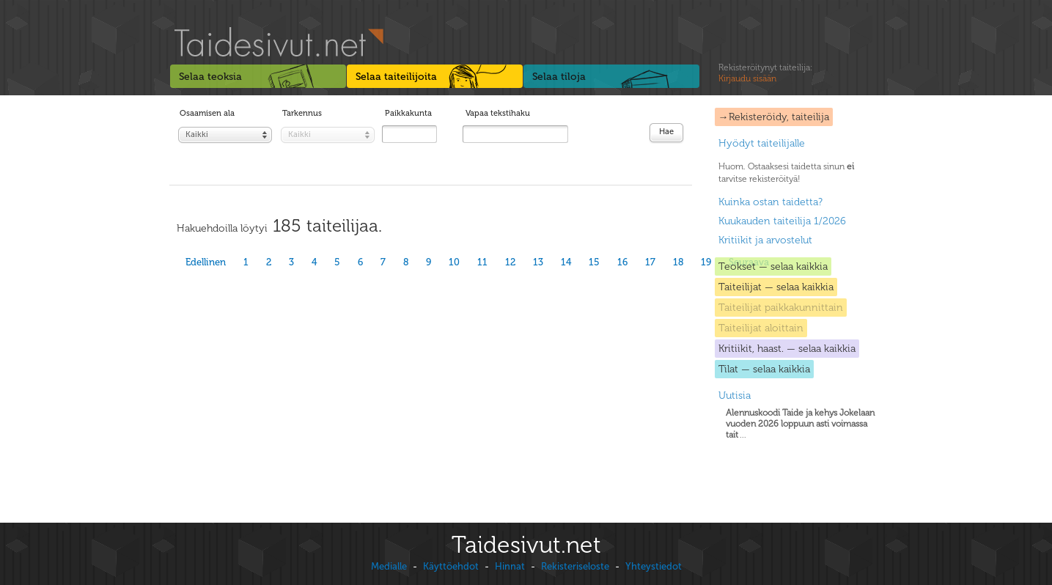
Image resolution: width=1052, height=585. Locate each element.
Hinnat (510, 566)
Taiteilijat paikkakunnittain (780, 307)
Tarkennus (302, 113)
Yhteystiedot (653, 566)
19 (706, 262)
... (800, 424)
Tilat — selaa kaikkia (764, 369)
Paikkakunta (408, 113)
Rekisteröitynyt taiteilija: (765, 73)
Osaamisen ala (207, 113)
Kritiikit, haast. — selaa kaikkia (787, 348)
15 (594, 262)
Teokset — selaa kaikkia (773, 266)
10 (454, 262)
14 (566, 262)
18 (678, 262)
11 (482, 262)
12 (510, 262)
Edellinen (205, 262)
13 (538, 262)
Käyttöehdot (451, 566)
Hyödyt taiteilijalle (761, 143)
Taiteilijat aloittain (760, 328)
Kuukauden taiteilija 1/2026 (782, 221)
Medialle (389, 566)
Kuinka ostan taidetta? (770, 202)
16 (622, 262)
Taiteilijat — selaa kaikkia (776, 287)
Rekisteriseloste (575, 566)
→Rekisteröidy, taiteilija (773, 117)
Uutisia (734, 395)
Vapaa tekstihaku (498, 113)
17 (650, 262)
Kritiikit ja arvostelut (765, 240)
